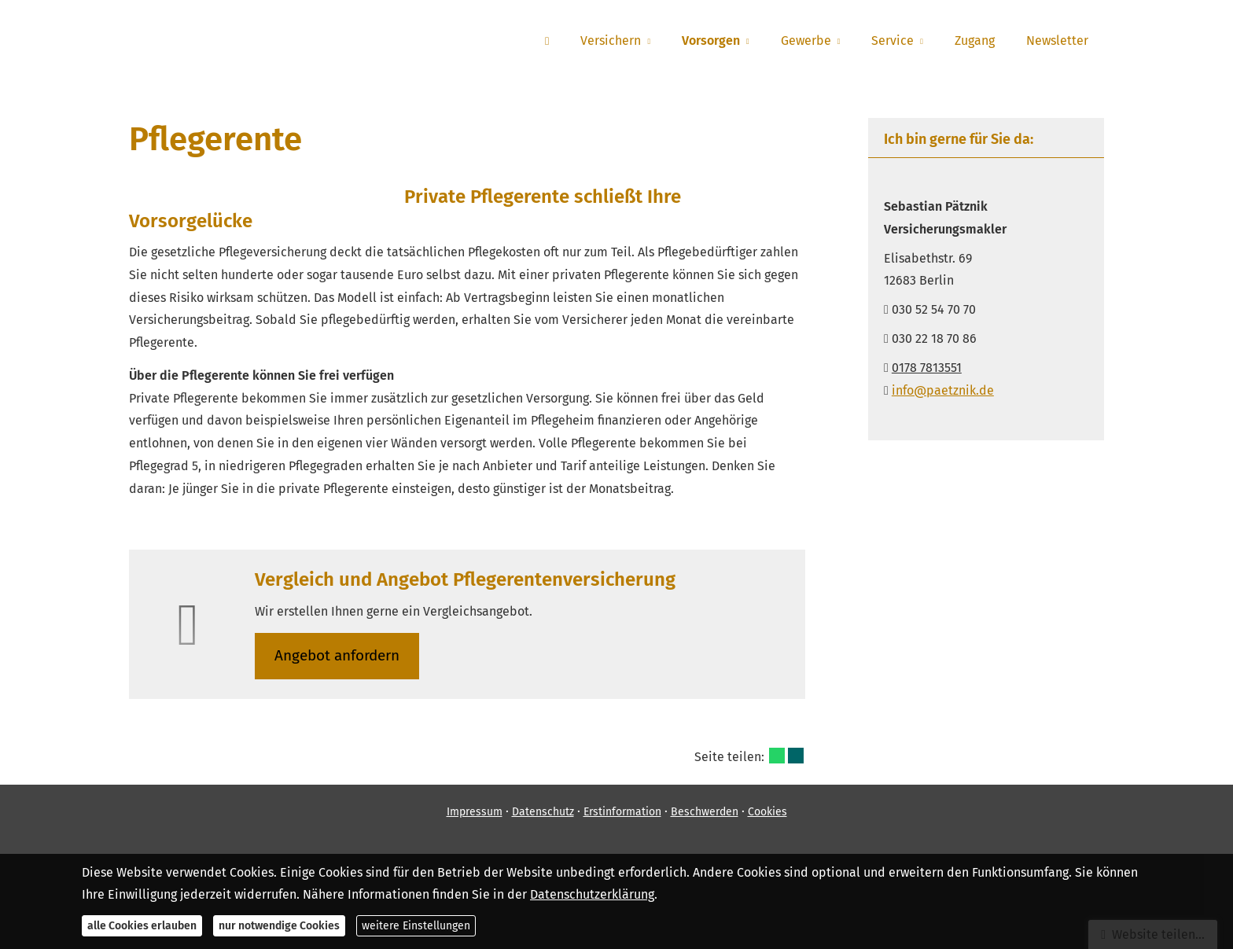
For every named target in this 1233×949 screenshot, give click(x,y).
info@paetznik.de (943, 390)
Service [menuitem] (892, 40)
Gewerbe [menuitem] (806, 40)
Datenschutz (543, 811)
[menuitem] (547, 40)
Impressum (474, 811)
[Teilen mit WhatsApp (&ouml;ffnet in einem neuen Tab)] (777, 755)
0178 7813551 (927, 367)
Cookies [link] (767, 811)
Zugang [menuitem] (975, 40)
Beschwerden (704, 811)
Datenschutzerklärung (592, 894)
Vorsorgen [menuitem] (711, 40)
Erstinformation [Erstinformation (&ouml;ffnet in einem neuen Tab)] (622, 811)
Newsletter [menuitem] (1057, 40)
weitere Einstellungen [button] (416, 925)
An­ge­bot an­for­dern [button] (336, 655)
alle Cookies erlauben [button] (142, 925)
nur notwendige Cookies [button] (279, 925)
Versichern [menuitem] (610, 40)
